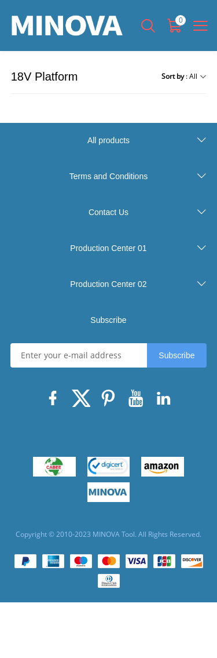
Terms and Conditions (108, 176)
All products (108, 140)
